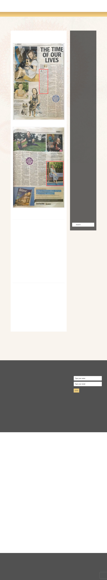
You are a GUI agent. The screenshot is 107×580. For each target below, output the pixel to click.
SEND (76, 390)
